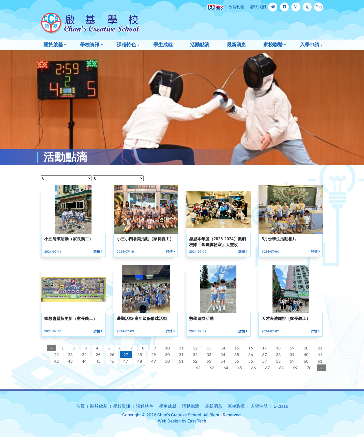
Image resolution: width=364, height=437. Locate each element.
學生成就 (163, 45)
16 (250, 347)
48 (139, 361)
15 (236, 347)
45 (97, 361)
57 (264, 361)
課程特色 (126, 45)
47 (125, 361)
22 (56, 354)
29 (153, 354)
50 (166, 361)
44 (83, 361)
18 (278, 347)
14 (222, 347)
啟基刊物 (236, 6)
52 (194, 361)
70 (308, 367)
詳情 (97, 251)
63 (211, 367)
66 (253, 367)
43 (69, 361)
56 (250, 361)
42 (56, 361)
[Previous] (51, 348)
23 (69, 354)
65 (239, 367)
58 (278, 361)
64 (225, 367)
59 (291, 361)
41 (319, 354)
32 (194, 354)
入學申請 (309, 45)
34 (222, 354)
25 (97, 354)
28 (139, 354)
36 (250, 354)
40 (305, 354)
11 (180, 347)
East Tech (196, 421)
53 (208, 361)
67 (267, 367)
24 (83, 354)
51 (180, 361)
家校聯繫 (273, 45)
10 (166, 347)
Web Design (169, 421)
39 (291, 354)
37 (264, 354)
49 (153, 361)
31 (180, 354)
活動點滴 (199, 45)
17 (264, 347)
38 (278, 354)
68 (280, 367)
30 (166, 354)
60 (305, 361)
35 (236, 354)
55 (236, 361)
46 (111, 361)
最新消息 (236, 45)
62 (197, 367)
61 (319, 361)
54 (222, 361)
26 (111, 354)
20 (305, 347)
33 (208, 354)
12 (194, 347)
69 (294, 367)
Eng (318, 7)
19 (291, 347)
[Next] (321, 367)
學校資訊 (89, 45)
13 (208, 347)
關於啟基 (53, 45)
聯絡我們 (258, 6)
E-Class (281, 406)
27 (125, 354)
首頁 (80, 406)
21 (319, 347)
